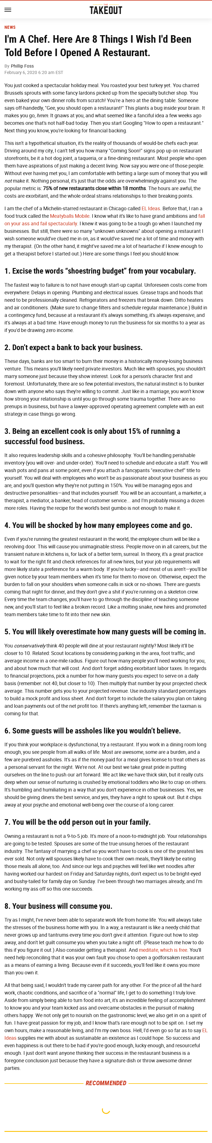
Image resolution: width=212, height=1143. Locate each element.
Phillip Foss (22, 66)
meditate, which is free (163, 950)
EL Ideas (151, 208)
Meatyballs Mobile (69, 216)
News (9, 27)
